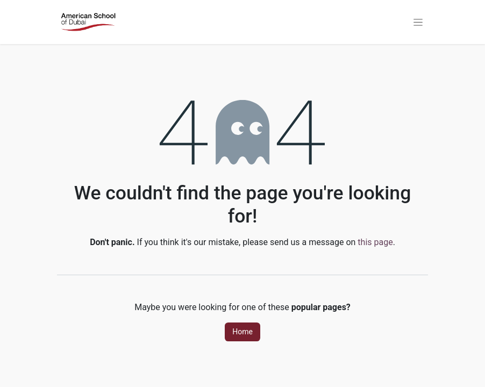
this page (375, 242)
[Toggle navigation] (418, 22)
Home (242, 331)
